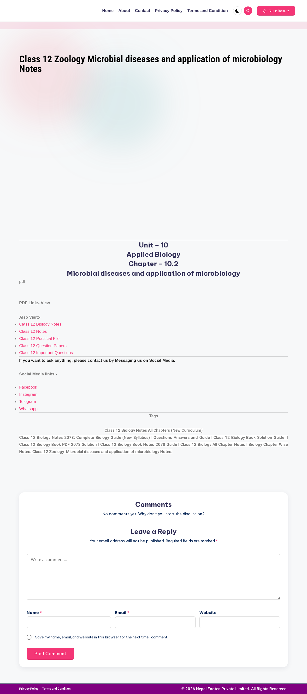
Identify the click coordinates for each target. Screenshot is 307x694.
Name (34, 612)
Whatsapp (28, 409)
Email (122, 612)
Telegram (27, 401)
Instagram (28, 394)
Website (208, 612)
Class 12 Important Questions (46, 352)
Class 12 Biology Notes (40, 324)
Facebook (28, 387)
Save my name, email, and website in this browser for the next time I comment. (101, 637)
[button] (276, 11)
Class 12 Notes (33, 331)
